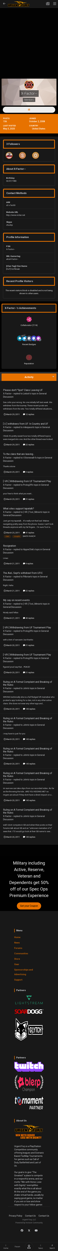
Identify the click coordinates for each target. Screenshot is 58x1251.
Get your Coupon (29, 905)
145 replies (29, 709)
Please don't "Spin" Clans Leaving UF (23, 390)
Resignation (9, 545)
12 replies (28, 414)
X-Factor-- (8, 393)
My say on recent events (16, 600)
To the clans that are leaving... (18, 454)
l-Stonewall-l (29, 457)
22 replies (28, 444)
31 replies (28, 499)
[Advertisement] (29, 38)
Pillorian (27, 576)
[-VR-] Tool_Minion (32, 512)
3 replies (28, 472)
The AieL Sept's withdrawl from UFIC (23, 573)
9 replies (28, 563)
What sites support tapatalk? (18, 508)
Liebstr (26, 393)
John (25, 688)
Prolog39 (27, 485)
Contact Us (30, 1216)
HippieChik (28, 549)
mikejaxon (28, 427)
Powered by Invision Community (29, 1223)
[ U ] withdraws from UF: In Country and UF (25, 423)
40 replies (28, 618)
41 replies (28, 533)
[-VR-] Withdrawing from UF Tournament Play (27, 481)
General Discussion (12, 515)
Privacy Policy (15, 1216)
